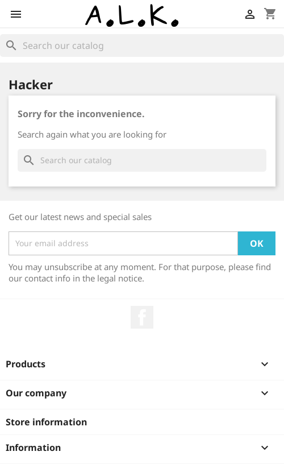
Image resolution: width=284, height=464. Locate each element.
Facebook (142, 317)
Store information (46, 422)
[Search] (142, 45)
